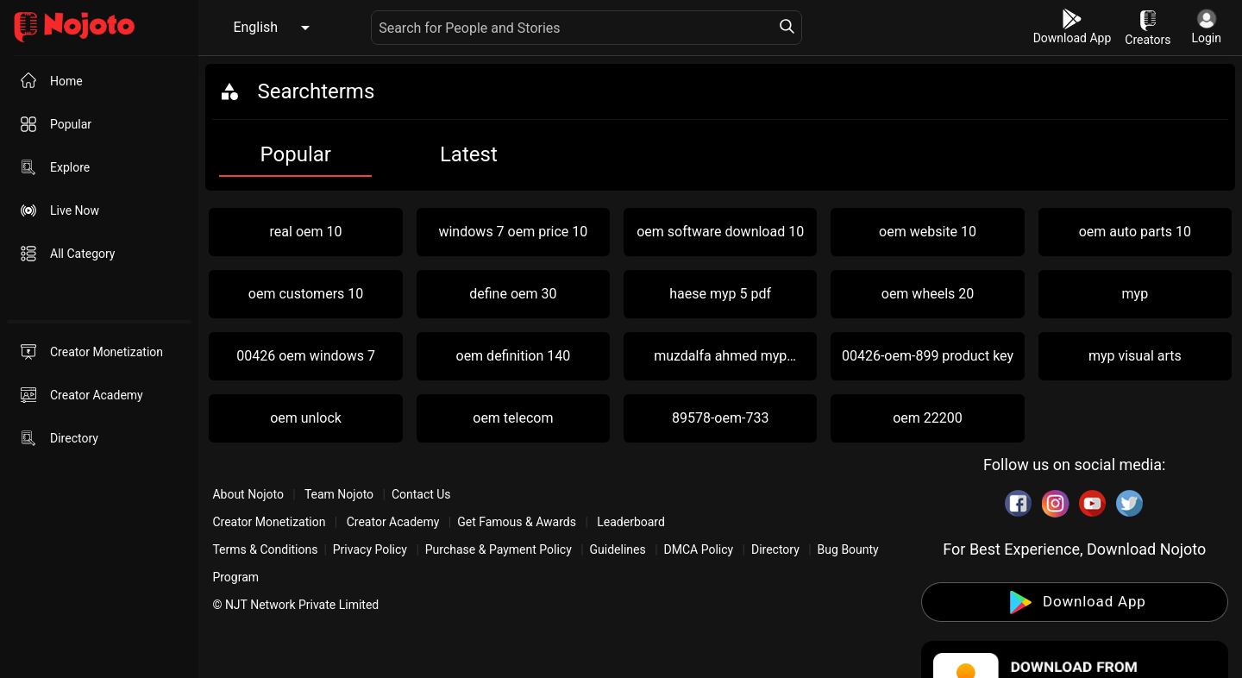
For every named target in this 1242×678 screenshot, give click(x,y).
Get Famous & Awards (516, 522)
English (255, 27)
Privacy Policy (370, 549)
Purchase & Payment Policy (498, 549)
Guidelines (618, 549)
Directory (775, 549)
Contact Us (421, 494)
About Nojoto (249, 494)
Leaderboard (631, 522)
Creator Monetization (270, 522)
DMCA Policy (699, 549)
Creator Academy (392, 522)
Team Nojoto (339, 494)
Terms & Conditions (264, 549)
